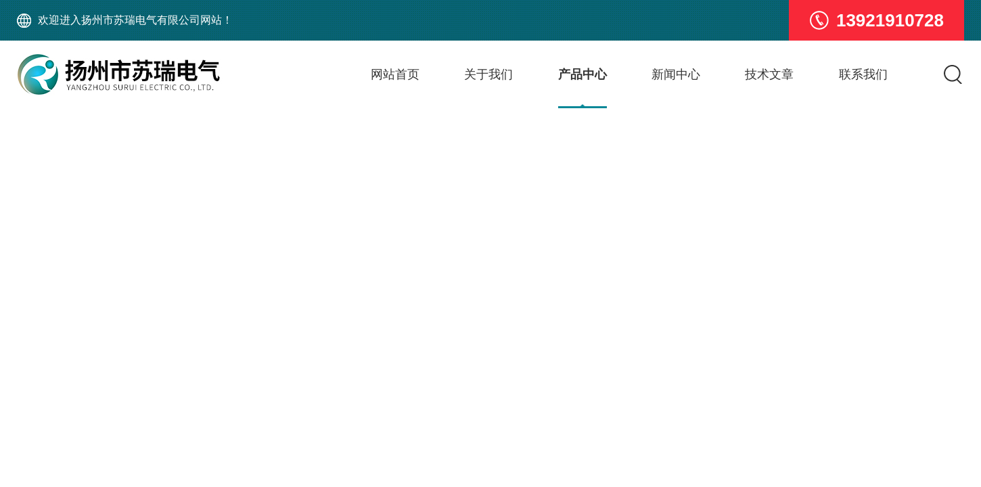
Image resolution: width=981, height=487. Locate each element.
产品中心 (582, 74)
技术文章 (769, 74)
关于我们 (488, 74)
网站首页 (395, 74)
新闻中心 (676, 74)
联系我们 (863, 74)
